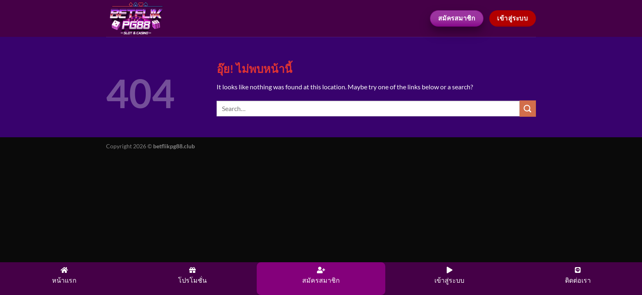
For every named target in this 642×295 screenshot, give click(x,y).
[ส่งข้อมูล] (528, 108)
